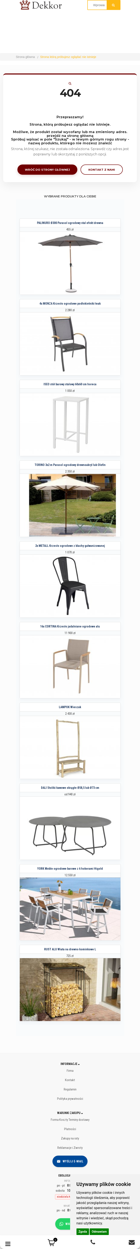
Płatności (70, 1129)
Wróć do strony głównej (47, 169)
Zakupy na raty (70, 1138)
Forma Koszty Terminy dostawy (70, 1120)
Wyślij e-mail (70, 1161)
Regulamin (70, 1089)
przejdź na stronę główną (70, 136)
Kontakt (70, 1080)
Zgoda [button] (83, 1231)
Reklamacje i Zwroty (70, 1148)
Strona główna (25, 57)
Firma (70, 1071)
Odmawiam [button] (99, 1231)
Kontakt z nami (101, 169)
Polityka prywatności (70, 1099)
